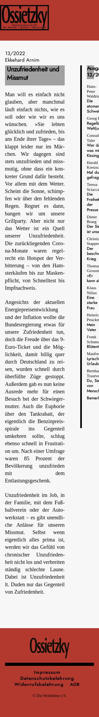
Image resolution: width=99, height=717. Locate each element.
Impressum (47, 672)
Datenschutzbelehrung (47, 678)
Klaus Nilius (92, 297)
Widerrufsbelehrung (39, 684)
